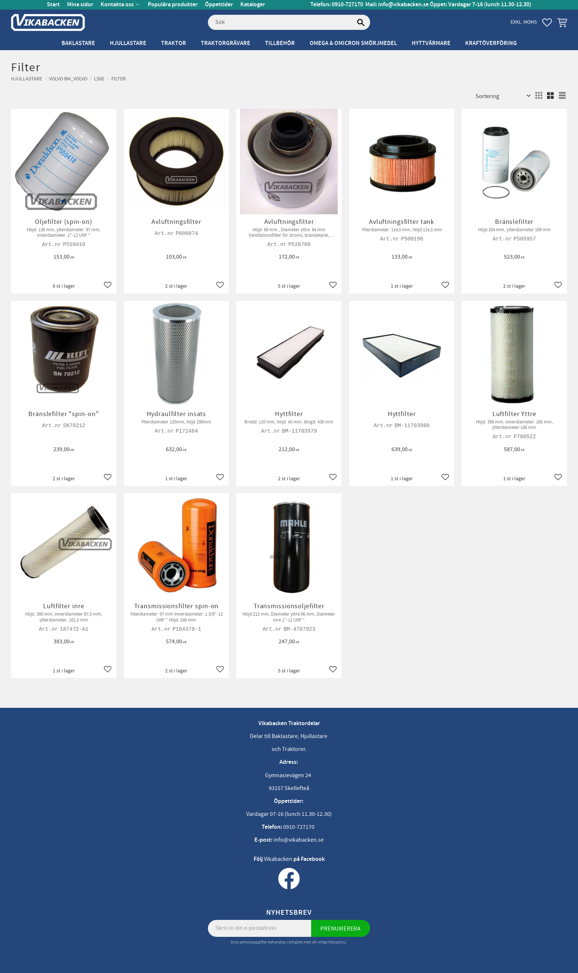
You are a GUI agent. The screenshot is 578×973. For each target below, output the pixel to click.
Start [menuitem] (53, 4)
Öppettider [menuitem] (219, 4)
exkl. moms (524, 21)
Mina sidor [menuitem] (80, 4)
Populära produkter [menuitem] (173, 4)
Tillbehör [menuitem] (280, 43)
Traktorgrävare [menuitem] (225, 43)
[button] (547, 22)
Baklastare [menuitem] (78, 43)
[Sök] (361, 22)
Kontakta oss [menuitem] (117, 4)
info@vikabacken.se (403, 4)
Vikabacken (278, 859)
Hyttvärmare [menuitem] (431, 43)
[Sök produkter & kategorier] (289, 22)
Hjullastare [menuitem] (128, 43)
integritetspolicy (332, 942)
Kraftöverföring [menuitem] (491, 43)
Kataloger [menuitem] (252, 4)
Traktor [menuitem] (173, 43)
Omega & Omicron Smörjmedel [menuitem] (353, 43)
